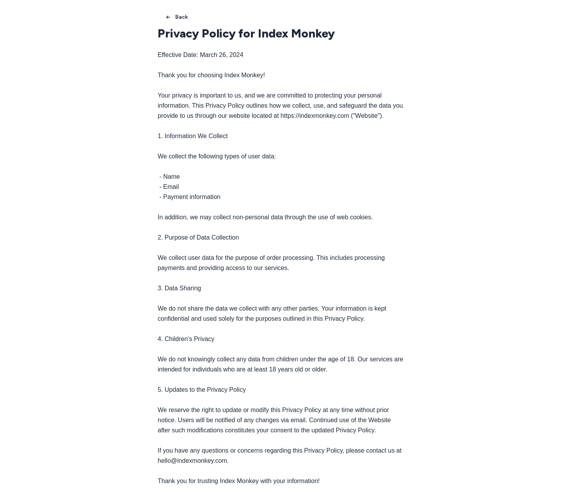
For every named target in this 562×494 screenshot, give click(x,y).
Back (176, 17)
